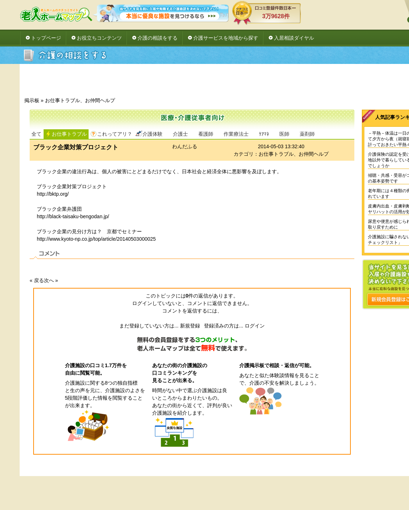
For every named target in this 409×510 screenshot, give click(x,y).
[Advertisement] (241, 82)
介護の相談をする (158, 38)
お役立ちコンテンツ (99, 38)
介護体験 (153, 134)
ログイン (255, 326)
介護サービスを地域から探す (225, 38)
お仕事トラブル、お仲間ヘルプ (80, 100)
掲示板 (31, 100)
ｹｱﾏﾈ (264, 134)
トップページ (46, 38)
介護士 (180, 134)
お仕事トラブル (69, 134)
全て (36, 134)
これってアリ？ (114, 134)
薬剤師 (307, 134)
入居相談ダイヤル (294, 38)
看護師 (205, 134)
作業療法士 (236, 134)
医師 (284, 134)
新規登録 (190, 326)
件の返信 (197, 296)
